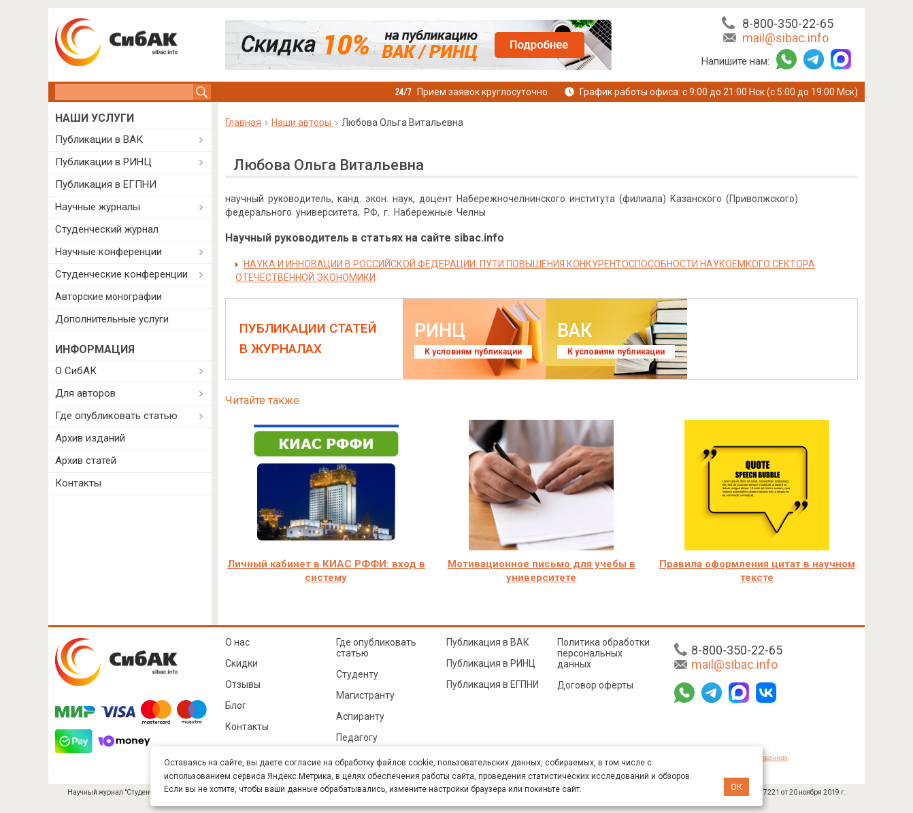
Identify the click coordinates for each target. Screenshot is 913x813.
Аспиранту (360, 716)
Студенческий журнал (107, 229)
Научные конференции (108, 252)
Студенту (357, 674)
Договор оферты (595, 685)
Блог (235, 705)
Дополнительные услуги (112, 319)
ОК (736, 787)
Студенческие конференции (121, 274)
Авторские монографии (108, 296)
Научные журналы (97, 207)
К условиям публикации (473, 351)
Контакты (78, 483)
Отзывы (243, 684)
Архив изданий (90, 438)
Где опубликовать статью (116, 416)
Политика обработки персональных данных (603, 653)
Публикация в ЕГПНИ (105, 184)
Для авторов (85, 393)
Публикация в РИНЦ (490, 663)
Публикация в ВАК (487, 642)
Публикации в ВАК (99, 139)
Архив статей (85, 460)
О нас (237, 642)
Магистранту (365, 695)
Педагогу (357, 737)
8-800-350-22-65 (787, 23)
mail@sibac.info (785, 38)
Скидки (241, 663)
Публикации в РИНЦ (103, 162)
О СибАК (76, 371)
